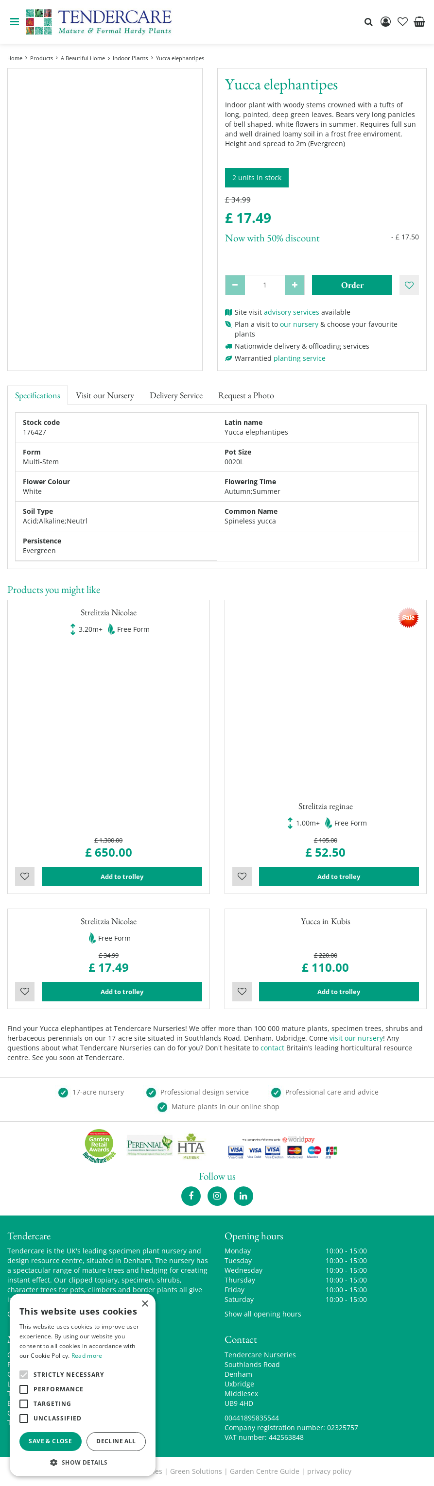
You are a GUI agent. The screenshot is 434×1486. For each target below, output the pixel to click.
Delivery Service (176, 395)
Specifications (37, 395)
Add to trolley (122, 876)
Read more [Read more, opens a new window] (87, 1355)
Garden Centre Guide (264, 1471)
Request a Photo (246, 395)
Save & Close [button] (50, 1441)
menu (14, 22)
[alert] (83, 1385)
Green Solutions (196, 1471)
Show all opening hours (263, 1313)
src (368, 22)
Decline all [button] (116, 1441)
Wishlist (25, 876)
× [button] (144, 1304)
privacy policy (329, 1471)
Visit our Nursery (105, 395)
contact (272, 1047)
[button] (82, 1462)
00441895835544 (252, 1417)
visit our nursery (356, 1038)
